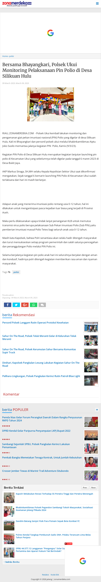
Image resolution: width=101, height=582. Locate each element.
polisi (16, 272)
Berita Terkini (13, 487)
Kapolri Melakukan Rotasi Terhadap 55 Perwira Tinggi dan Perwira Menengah (54, 493)
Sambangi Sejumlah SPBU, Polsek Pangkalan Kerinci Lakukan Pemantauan (36, 446)
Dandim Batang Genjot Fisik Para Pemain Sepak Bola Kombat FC (48, 521)
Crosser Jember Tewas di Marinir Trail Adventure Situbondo (35, 471)
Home (5, 56)
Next (93, 487)
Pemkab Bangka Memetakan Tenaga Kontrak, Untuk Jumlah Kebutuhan (42, 457)
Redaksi (45, 574)
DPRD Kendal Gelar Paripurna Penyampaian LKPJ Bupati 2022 (36, 430)
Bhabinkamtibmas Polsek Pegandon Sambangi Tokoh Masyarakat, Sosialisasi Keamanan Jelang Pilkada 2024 (54, 508)
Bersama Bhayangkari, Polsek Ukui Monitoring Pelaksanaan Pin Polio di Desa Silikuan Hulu (47, 70)
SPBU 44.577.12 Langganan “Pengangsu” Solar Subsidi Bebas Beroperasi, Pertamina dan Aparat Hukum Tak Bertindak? (52, 549)
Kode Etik (55, 574)
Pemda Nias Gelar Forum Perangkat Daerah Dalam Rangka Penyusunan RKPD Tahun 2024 (42, 419)
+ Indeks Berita (11, 562)
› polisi (11, 56)
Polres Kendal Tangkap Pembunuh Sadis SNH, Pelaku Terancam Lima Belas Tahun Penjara (53, 536)
